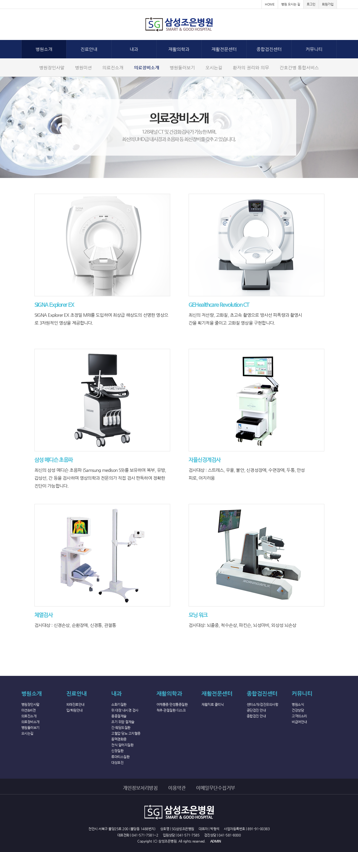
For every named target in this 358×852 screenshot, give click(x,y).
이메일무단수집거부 (215, 787)
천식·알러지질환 (122, 745)
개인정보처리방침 (140, 787)
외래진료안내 (75, 704)
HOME (270, 4)
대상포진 (117, 762)
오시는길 (213, 67)
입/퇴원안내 (74, 710)
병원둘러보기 (182, 67)
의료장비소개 (146, 67)
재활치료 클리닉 (212, 704)
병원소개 (44, 49)
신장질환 (117, 751)
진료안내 (88, 49)
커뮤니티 (314, 49)
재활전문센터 (224, 49)
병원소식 (298, 704)
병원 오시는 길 (290, 4)
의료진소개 (112, 67)
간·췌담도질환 (120, 727)
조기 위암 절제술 (122, 722)
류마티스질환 (120, 757)
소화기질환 (119, 704)
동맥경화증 (119, 739)
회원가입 (328, 4)
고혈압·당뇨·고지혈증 (125, 733)
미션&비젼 (28, 710)
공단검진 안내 (256, 710)
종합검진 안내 (256, 716)
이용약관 (176, 787)
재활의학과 (178, 49)
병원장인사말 (51, 67)
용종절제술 (119, 716)
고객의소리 (299, 716)
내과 (134, 49)
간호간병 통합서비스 (299, 67)
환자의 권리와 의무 (251, 67)
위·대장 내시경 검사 (124, 710)
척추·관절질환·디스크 (171, 710)
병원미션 (83, 67)
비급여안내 (299, 722)
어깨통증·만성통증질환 (172, 704)
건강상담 (298, 710)
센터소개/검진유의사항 (262, 704)
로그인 (311, 4)
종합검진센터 (269, 49)
